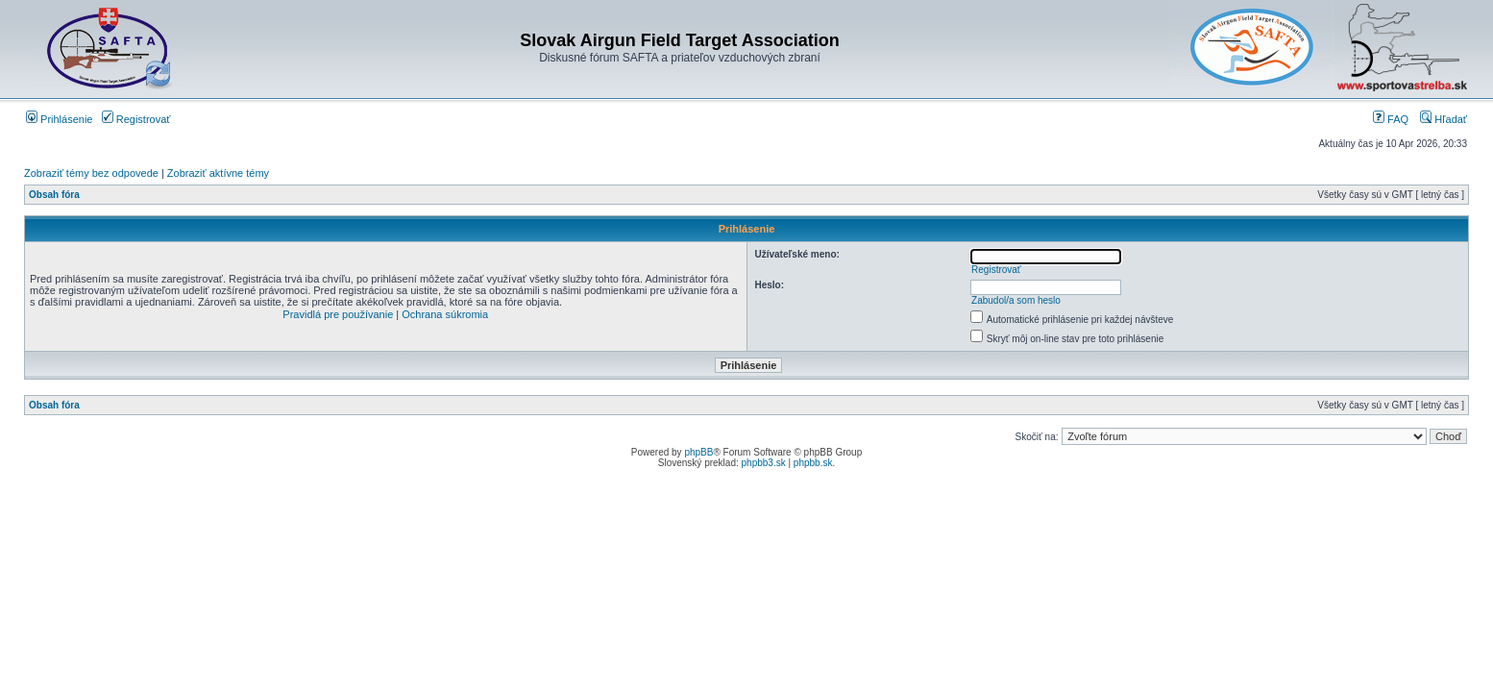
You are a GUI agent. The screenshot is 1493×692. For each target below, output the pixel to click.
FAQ (1390, 119)
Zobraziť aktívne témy (218, 173)
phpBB (698, 452)
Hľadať (1443, 119)
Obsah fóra (54, 194)
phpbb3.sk (764, 462)
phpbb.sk (813, 462)
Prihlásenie (59, 119)
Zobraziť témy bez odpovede (91, 173)
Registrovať (136, 119)
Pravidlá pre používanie (337, 314)
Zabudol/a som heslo (1016, 300)
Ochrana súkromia (445, 314)
